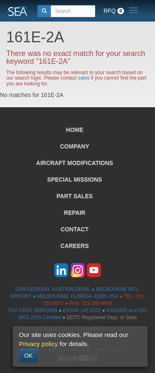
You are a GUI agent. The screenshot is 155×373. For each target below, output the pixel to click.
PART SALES (75, 196)
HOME (74, 129)
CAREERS (74, 245)
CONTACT (74, 229)
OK (28, 355)
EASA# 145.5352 (81, 310)
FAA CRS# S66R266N (32, 310)
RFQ (113, 10)
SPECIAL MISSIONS (74, 179)
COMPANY (74, 146)
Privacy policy (38, 343)
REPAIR (75, 212)
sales (83, 78)
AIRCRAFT (74, 163)
